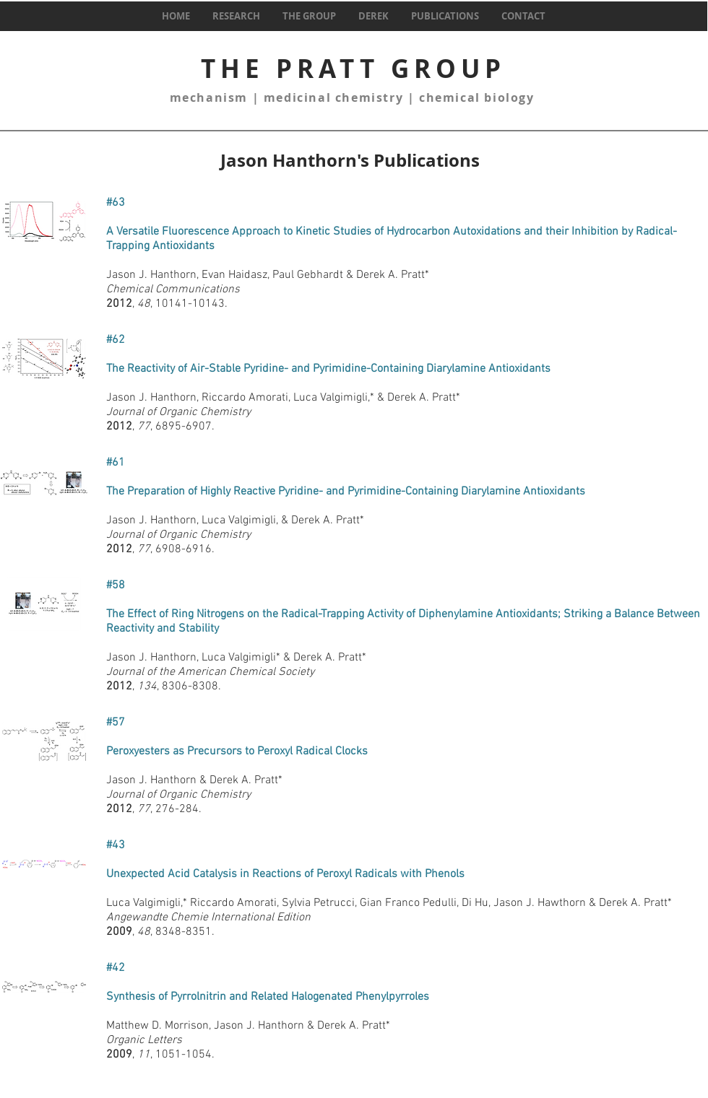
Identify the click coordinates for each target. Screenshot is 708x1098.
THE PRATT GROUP (353, 68)
